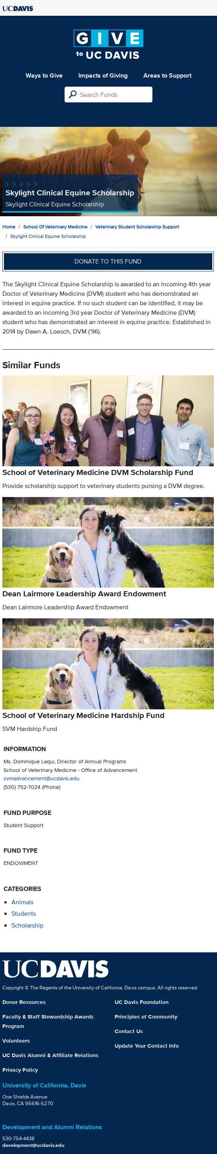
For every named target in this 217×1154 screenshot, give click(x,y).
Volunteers (16, 1041)
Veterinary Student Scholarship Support (137, 226)
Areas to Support (167, 75)
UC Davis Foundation (142, 1002)
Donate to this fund (107, 261)
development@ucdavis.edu (33, 1145)
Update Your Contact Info (147, 1046)
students (23, 913)
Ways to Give (44, 75)
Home (8, 226)
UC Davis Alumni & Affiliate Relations (50, 1055)
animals (22, 902)
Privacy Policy (20, 1070)
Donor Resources (24, 1002)
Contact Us (129, 1031)
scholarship (27, 925)
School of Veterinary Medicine (55, 226)
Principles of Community (146, 1016)
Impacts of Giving (103, 75)
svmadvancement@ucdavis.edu (42, 778)
